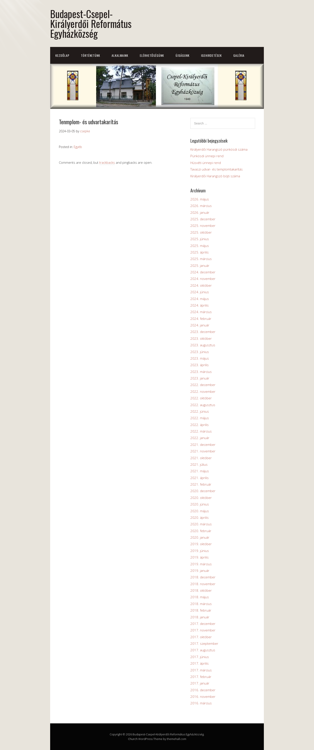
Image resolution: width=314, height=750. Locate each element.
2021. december (202, 444)
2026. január (199, 212)
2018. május (199, 597)
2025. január (199, 265)
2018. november (202, 584)
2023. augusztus (202, 345)
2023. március (201, 371)
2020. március (201, 524)
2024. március (201, 312)
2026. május (199, 199)
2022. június (199, 411)
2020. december (202, 491)
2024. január (199, 325)
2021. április (199, 478)
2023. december (202, 331)
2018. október (201, 590)
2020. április (199, 517)
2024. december (202, 272)
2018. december (202, 577)
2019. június (199, 550)
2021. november (202, 451)
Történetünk (90, 55)
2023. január (199, 378)
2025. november (202, 225)
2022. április (199, 424)
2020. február (200, 531)
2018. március (201, 604)
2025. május (199, 245)
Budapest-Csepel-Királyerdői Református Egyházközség (90, 23)
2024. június (199, 292)
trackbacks (107, 162)
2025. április (199, 252)
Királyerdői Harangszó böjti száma (215, 176)
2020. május (199, 511)
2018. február (200, 610)
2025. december (202, 219)
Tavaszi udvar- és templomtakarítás (216, 169)
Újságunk (182, 55)
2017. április (199, 663)
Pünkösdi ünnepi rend (207, 156)
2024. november (202, 278)
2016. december (202, 690)
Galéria (238, 55)
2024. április (199, 305)
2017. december (202, 623)
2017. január (199, 683)
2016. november (202, 696)
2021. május (199, 471)
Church (133, 739)
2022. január (199, 438)
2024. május (199, 299)
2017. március (201, 670)
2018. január (199, 617)
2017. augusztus (202, 650)
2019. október (201, 544)
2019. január (199, 570)
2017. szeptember (204, 643)
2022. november (202, 391)
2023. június (199, 352)
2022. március (201, 431)
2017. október (201, 637)
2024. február (200, 318)
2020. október (201, 497)
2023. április (199, 365)
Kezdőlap (62, 55)
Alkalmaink (120, 55)
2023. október (201, 338)
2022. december (202, 385)
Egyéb (78, 147)
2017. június (199, 657)
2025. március (201, 259)
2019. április (199, 557)
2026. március (201, 205)
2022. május (199, 418)
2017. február (200, 676)
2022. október (201, 398)
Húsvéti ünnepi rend (205, 162)
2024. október (201, 285)
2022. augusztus (202, 405)
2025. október (201, 232)
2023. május (199, 358)
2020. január (199, 537)
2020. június (199, 504)
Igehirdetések (211, 55)
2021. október (201, 458)
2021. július (199, 464)
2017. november (202, 630)
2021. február (200, 484)
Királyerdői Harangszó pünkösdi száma (218, 149)
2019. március (201, 564)
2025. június (199, 239)
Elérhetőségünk (152, 55)
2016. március (201, 703)
